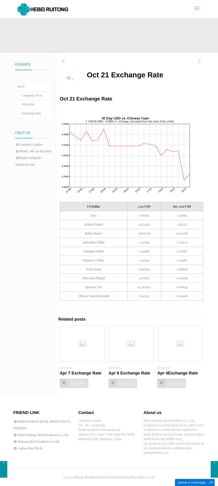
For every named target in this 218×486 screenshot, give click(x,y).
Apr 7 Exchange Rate (80, 373)
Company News (32, 95)
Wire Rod (28, 104)
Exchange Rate (31, 113)
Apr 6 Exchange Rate (129, 373)
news (21, 86)
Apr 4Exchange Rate (177, 373)
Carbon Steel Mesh (30, 448)
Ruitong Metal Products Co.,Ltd (38, 442)
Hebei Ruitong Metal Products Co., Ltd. (43, 435)
